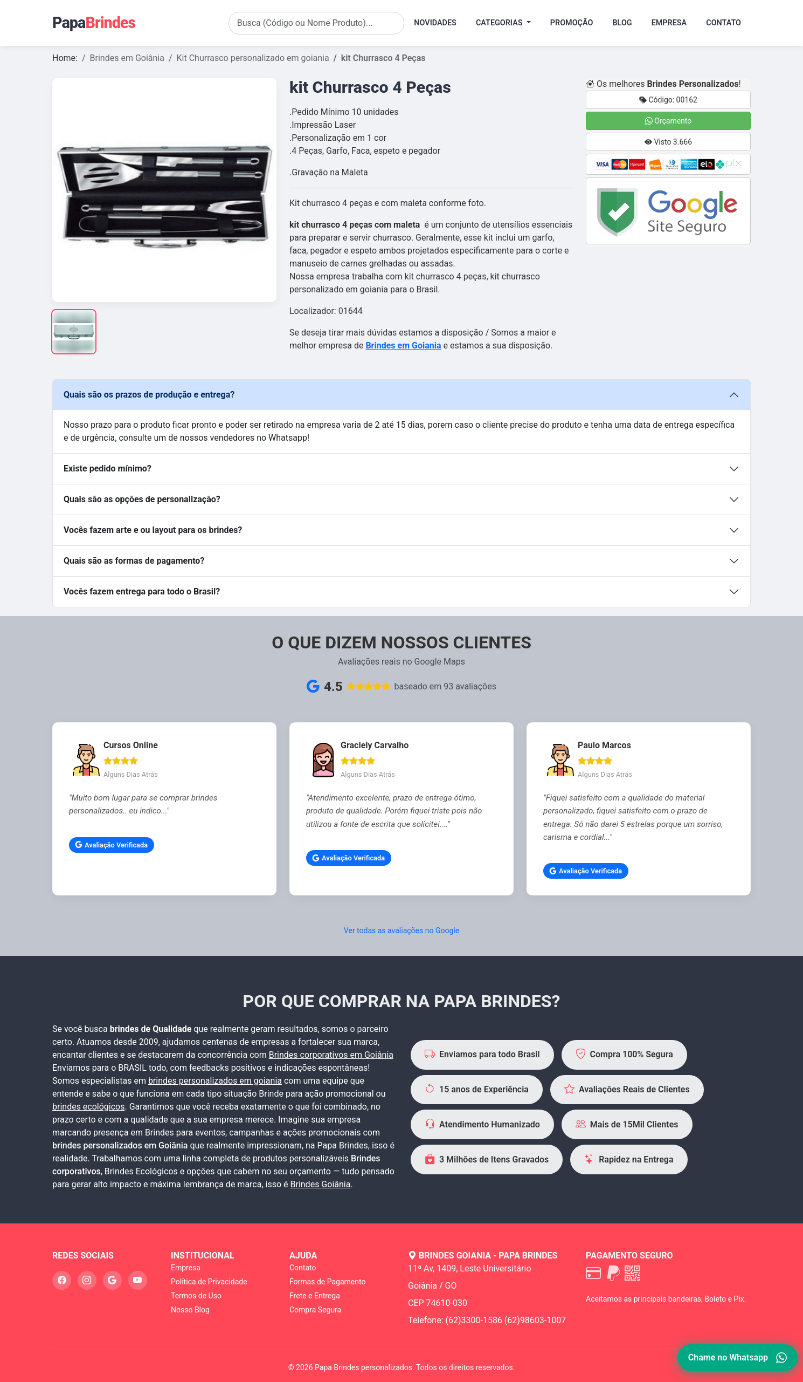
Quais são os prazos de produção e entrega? (149, 394)
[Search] (317, 23)
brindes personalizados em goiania (215, 1081)
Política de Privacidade (209, 1281)
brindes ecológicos (88, 1107)
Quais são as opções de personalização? (142, 499)
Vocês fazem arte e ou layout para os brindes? (153, 530)
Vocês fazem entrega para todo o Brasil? (142, 591)
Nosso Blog (190, 1309)
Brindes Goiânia (320, 1184)
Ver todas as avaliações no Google (401, 930)
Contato (723, 23)
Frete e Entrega (314, 1295)
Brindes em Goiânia (127, 58)
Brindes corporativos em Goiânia (331, 1055)
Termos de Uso (196, 1295)
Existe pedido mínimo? (107, 468)
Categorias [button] (500, 23)
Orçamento (668, 121)
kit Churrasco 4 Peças (383, 58)
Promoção (571, 23)
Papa (93, 22)
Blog (622, 23)
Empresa (669, 23)
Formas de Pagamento (327, 1281)
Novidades (435, 23)
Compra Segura (315, 1309)
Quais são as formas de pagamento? (134, 561)
